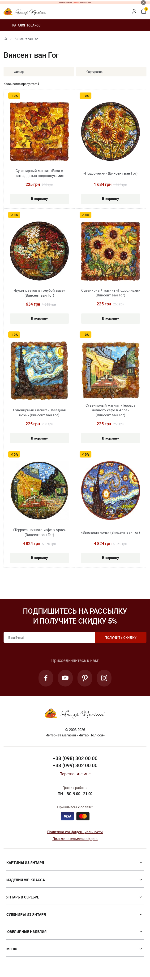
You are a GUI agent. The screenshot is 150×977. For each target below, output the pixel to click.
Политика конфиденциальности (75, 832)
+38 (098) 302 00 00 (75, 758)
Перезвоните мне (75, 774)
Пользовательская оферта (75, 838)
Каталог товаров (22, 25)
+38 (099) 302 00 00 (75, 765)
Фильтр (15, 72)
